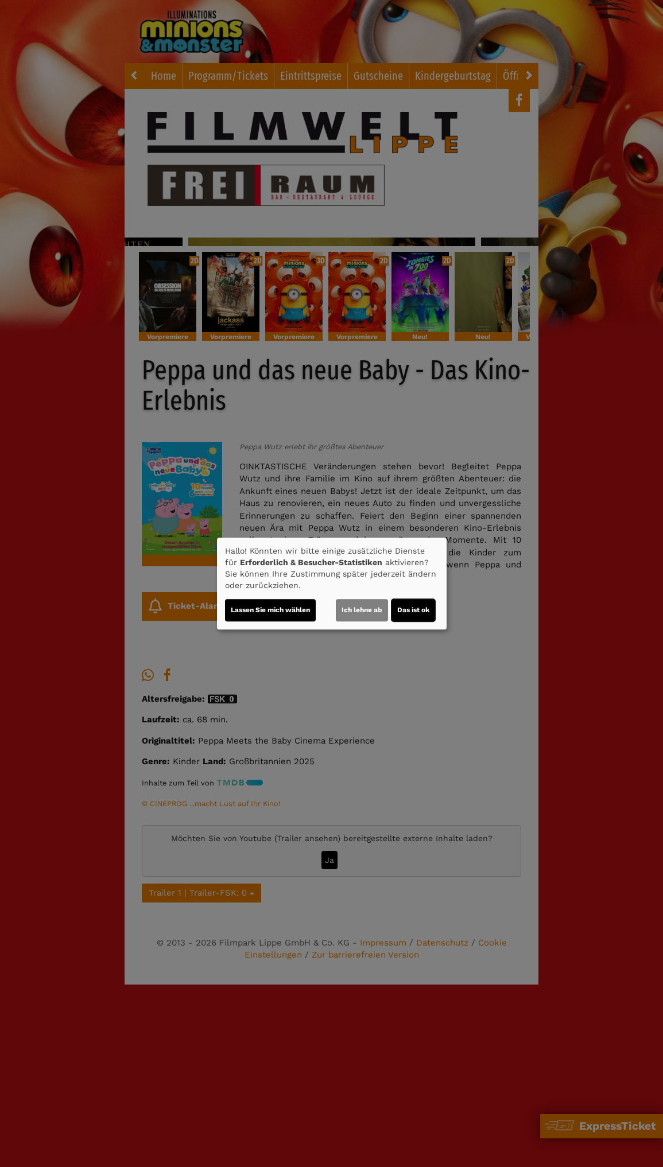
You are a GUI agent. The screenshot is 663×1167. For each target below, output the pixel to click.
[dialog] (332, 583)
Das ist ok (413, 610)
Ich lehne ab (362, 610)
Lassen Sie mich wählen (270, 610)
